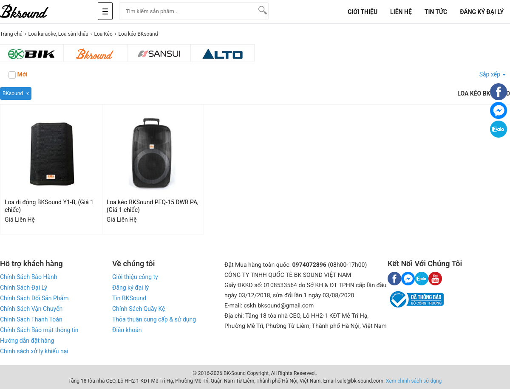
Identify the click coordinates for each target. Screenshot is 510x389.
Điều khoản (127, 330)
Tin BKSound (129, 298)
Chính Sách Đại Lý (23, 287)
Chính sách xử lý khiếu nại (34, 351)
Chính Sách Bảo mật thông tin (39, 330)
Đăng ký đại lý (130, 287)
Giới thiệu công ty (135, 276)
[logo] (34, 11)
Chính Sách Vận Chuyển (31, 308)
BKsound (13, 93)
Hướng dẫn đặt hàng (27, 340)
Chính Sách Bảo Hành (28, 276)
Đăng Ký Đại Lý (482, 11)
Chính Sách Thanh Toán (31, 319)
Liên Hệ (401, 11)
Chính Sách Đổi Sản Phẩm (34, 298)
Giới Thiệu (362, 11)
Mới (17, 75)
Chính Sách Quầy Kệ (138, 308)
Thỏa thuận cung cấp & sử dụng (154, 319)
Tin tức (436, 11)
